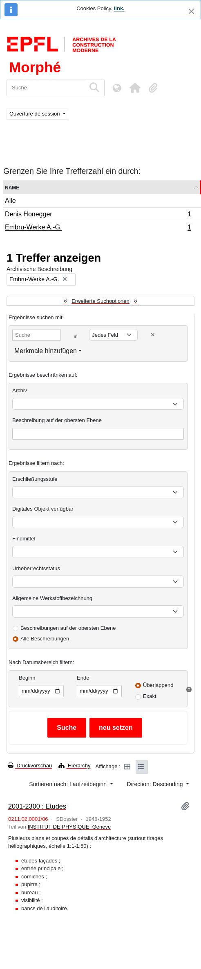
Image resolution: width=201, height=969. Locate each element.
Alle (10, 200)
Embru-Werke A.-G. (97, 228)
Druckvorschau (30, 765)
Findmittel (23, 539)
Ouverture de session (35, 114)
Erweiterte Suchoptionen (100, 301)
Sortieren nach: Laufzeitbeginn (68, 784)
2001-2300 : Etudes (37, 806)
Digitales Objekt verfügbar (43, 509)
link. (119, 8)
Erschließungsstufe (35, 479)
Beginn (27, 678)
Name (12, 187)
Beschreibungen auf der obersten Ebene (68, 628)
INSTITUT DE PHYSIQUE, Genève (69, 827)
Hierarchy (74, 765)
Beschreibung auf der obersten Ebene (57, 420)
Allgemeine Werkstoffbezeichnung (52, 598)
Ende (83, 678)
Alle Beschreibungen (44, 639)
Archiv (19, 390)
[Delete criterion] (153, 335)
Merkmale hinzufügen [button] (45, 350)
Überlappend (158, 685)
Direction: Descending (156, 784)
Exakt (149, 696)
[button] (135, 88)
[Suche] (46, 88)
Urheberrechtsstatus (36, 568)
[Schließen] (191, 11)
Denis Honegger (97, 215)
